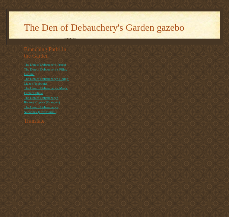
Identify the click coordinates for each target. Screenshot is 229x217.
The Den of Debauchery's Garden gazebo (104, 27)
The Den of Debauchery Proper (45, 64)
